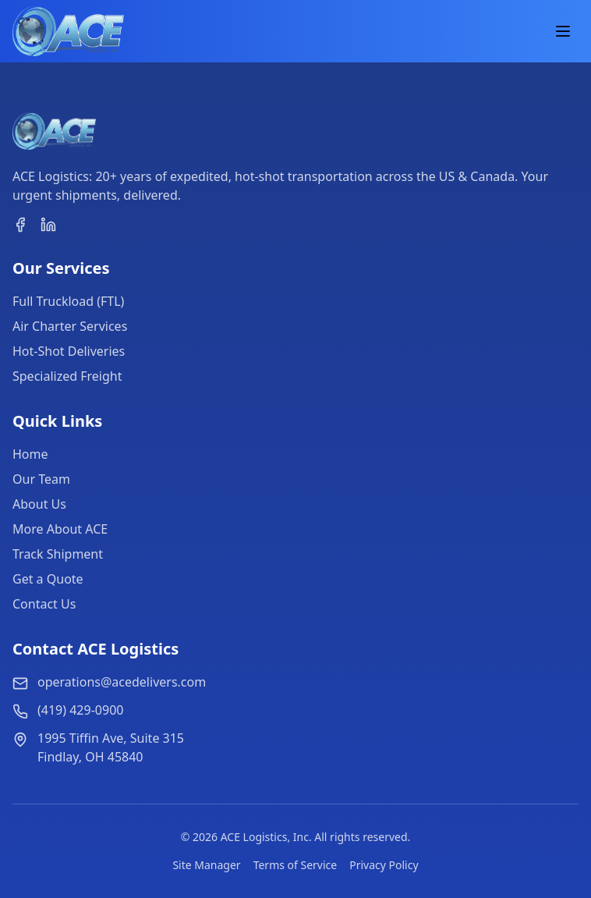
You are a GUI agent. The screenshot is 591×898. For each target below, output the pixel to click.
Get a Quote (47, 578)
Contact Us (44, 603)
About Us (39, 504)
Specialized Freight (67, 376)
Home (30, 454)
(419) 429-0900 (80, 710)
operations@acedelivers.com (121, 681)
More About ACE (60, 529)
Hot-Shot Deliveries (68, 351)
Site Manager (206, 864)
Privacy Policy (383, 864)
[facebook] (20, 224)
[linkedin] (48, 224)
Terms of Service (295, 864)
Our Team (41, 479)
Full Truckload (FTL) (68, 301)
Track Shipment (57, 554)
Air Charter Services (69, 326)
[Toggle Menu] (563, 31)
